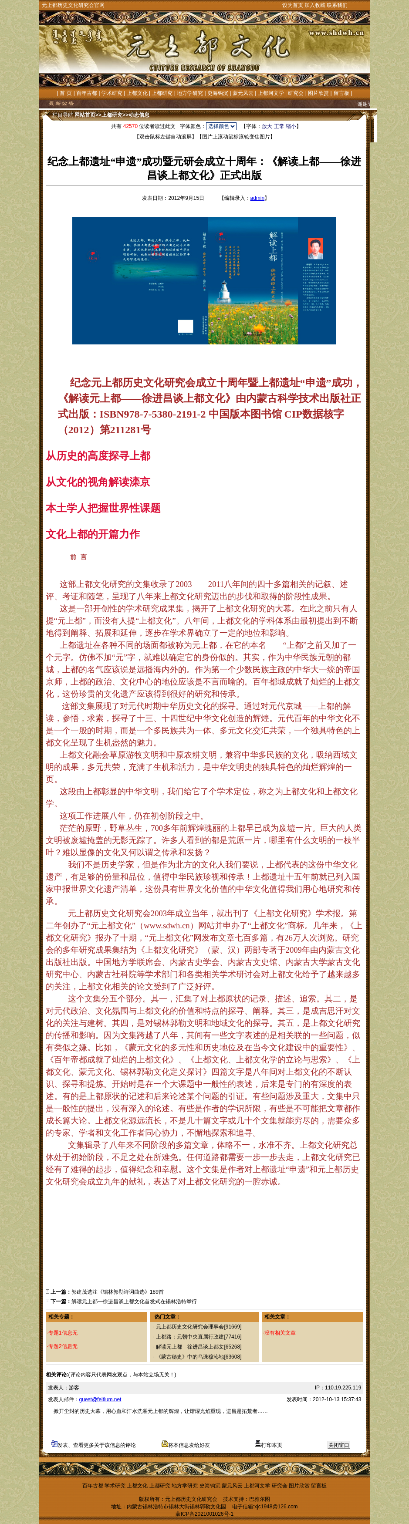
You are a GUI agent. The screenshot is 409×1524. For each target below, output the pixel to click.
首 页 (65, 93)
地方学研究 (190, 93)
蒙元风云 (243, 93)
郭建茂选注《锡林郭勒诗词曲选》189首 (117, 1292)
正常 (279, 126)
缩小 (291, 126)
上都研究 (162, 93)
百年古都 (86, 93)
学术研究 (111, 93)
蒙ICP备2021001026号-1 (204, 1514)
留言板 (341, 93)
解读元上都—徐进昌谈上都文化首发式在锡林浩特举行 (134, 1301)
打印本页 (268, 1445)
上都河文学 (271, 93)
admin (257, 198)
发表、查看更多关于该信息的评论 (93, 1445)
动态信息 (138, 115)
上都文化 (137, 93)
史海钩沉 (217, 93)
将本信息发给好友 (186, 1445)
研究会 (296, 93)
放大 (267, 126)
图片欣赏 (318, 93)
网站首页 (84, 115)
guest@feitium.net (100, 1399)
